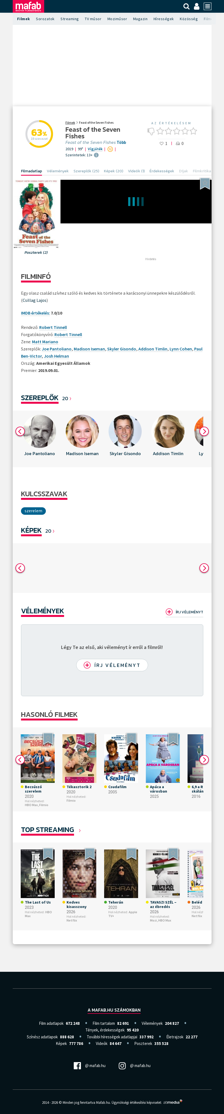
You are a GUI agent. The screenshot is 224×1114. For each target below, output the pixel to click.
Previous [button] (20, 431)
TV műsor (93, 18)
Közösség (189, 18)
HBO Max (164, 920)
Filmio (43, 805)
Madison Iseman (89, 349)
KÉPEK (31, 530)
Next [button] (204, 431)
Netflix (72, 920)
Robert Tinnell (68, 334)
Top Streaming (47, 829)
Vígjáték (95, 148)
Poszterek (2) (36, 252)
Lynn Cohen (181, 349)
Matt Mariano (45, 341)
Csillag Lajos (34, 300)
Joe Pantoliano (57, 349)
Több (121, 142)
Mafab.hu (103, 1102)
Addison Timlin (152, 349)
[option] (39, 439)
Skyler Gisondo (121, 349)
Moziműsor (117, 18)
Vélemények (42, 610)
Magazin (140, 18)
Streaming (69, 18)
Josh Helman (56, 356)
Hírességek (164, 18)
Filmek (23, 18)
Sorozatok (45, 18)
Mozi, (154, 920)
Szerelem (33, 510)
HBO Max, (32, 805)
